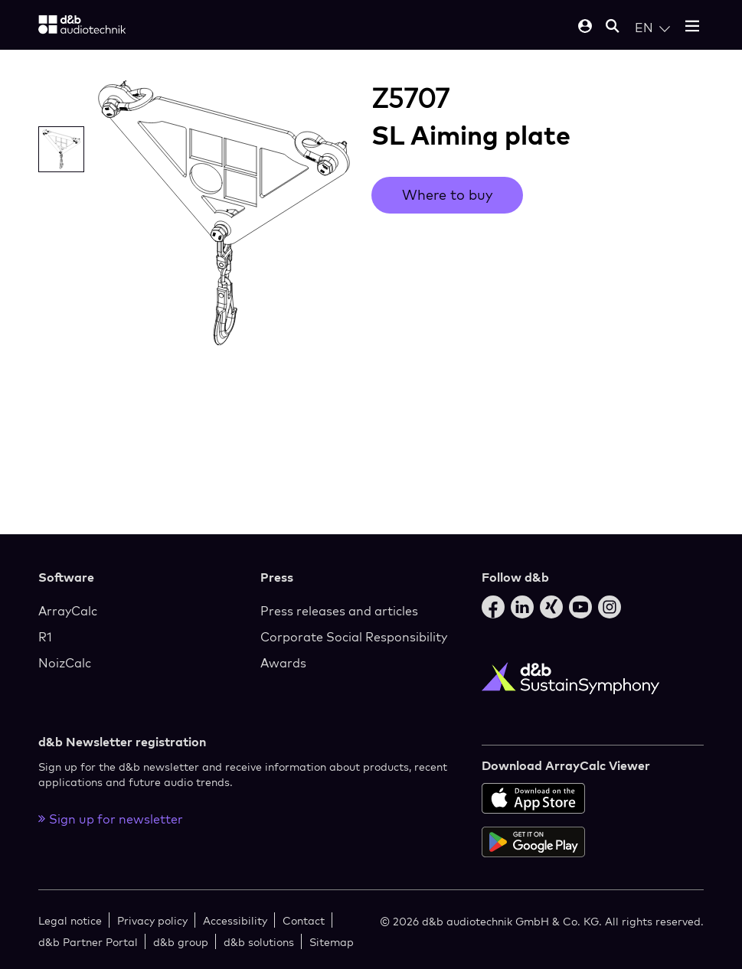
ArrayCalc (67, 610)
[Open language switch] (652, 27)
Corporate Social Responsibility (353, 636)
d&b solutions (259, 942)
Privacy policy (152, 920)
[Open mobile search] (612, 27)
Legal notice (70, 920)
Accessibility (235, 920)
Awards (283, 662)
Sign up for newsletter (110, 819)
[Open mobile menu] (692, 27)
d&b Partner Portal (88, 942)
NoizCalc (64, 662)
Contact (304, 920)
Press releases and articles (339, 610)
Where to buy (447, 195)
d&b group (180, 942)
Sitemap (331, 942)
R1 (45, 636)
